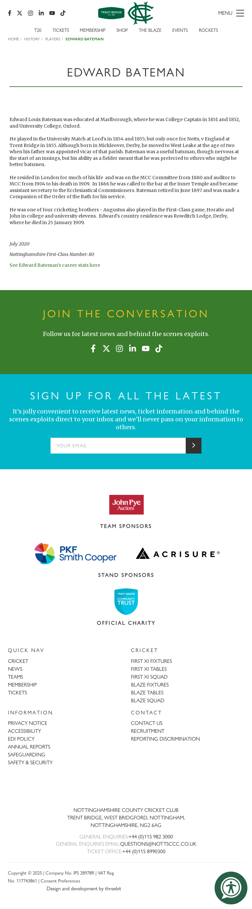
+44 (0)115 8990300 (143, 851)
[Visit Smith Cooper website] (74, 553)
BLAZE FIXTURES (150, 685)
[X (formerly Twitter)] (19, 13)
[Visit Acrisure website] (177, 553)
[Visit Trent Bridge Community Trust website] (126, 601)
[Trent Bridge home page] (126, 788)
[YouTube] (52, 13)
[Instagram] (30, 13)
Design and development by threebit (84, 888)
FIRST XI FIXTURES (151, 661)
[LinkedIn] (41, 13)
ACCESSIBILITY (24, 731)
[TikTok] (63, 13)
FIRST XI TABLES (149, 669)
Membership (92, 30)
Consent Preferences (60, 880)
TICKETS (17, 692)
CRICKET (18, 661)
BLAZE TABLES (147, 692)
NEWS (15, 669)
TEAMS (15, 677)
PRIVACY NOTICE (27, 723)
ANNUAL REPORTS (29, 747)
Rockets (208, 30)
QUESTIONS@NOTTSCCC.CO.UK (158, 844)
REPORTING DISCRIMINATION (165, 739)
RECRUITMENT (147, 731)
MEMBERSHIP (22, 685)
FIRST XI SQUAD (149, 677)
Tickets (60, 30)
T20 (37, 30)
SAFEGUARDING (26, 754)
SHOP (122, 30)
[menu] (207, 13)
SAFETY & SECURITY (30, 762)
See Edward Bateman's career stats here (55, 265)
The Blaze (150, 30)
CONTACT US (146, 723)
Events (180, 30)
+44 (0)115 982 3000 (151, 837)
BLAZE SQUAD (147, 700)
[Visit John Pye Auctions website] (126, 504)
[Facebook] (9, 13)
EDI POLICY (21, 739)
